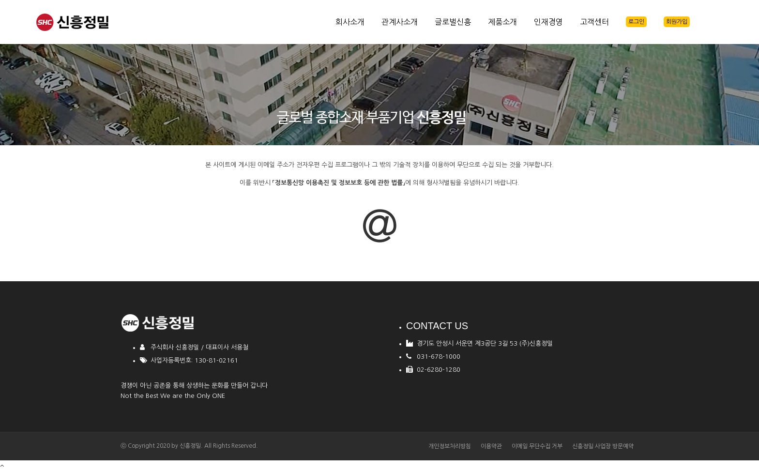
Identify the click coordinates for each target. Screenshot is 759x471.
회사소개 (349, 22)
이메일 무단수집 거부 (537, 446)
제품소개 (502, 22)
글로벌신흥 (453, 22)
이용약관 (491, 446)
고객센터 (594, 22)
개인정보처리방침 (449, 446)
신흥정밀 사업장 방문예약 (603, 446)
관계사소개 (399, 22)
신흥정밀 (190, 446)
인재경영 (548, 22)
